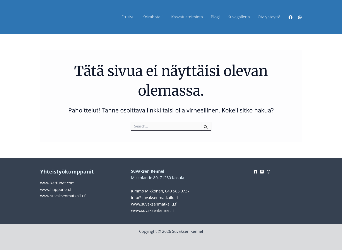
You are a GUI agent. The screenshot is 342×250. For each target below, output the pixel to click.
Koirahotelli (152, 16)
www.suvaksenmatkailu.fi (63, 195)
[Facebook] (290, 17)
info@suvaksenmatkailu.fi (154, 197)
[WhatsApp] (300, 17)
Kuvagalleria (239, 16)
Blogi (215, 16)
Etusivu (128, 16)
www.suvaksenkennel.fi (152, 210)
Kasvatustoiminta (187, 16)
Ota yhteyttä (269, 16)
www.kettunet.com (57, 182)
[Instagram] (262, 172)
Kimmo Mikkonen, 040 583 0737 (160, 191)
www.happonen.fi (56, 189)
